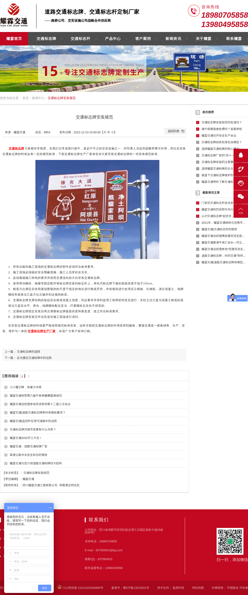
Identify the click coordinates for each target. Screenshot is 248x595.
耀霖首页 (14, 38)
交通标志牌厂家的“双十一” (218, 155)
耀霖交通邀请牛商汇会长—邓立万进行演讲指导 (224, 242)
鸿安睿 (243, 587)
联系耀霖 (234, 38)
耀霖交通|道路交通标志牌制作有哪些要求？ (38, 412)
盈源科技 (178, 587)
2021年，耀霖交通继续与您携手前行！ (224, 222)
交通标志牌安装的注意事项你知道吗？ (224, 162)
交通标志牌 (46, 38)
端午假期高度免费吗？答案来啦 (222, 129)
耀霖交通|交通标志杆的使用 (219, 229)
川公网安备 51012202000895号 (80, 587)
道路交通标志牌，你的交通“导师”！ (224, 255)
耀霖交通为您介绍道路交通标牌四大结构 (36, 463)
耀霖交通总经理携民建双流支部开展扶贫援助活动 (224, 235)
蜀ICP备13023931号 (136, 587)
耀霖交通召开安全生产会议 (219, 135)
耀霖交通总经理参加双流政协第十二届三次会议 (40, 404)
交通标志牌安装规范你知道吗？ (222, 122)
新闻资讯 (173, 38)
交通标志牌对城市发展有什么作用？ (33, 429)
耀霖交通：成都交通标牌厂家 (28, 446)
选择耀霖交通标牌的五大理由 (220, 168)
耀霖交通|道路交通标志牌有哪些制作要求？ (224, 262)
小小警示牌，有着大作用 (26, 387)
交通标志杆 (80, 38)
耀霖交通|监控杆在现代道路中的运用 (33, 421)
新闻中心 (38, 98)
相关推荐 (208, 112)
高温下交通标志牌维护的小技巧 (222, 175)
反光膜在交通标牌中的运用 (34, 357)
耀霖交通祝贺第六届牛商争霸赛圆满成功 (36, 395)
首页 (26, 98)
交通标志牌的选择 (28, 351)
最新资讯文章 (211, 192)
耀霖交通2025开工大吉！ (26, 437)
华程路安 (232, 587)
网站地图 (198, 587)
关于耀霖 (203, 38)
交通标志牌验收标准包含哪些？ (222, 142)
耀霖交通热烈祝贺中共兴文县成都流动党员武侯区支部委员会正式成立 (224, 209)
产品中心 (113, 38)
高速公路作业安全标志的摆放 (28, 454)
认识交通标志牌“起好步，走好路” (223, 216)
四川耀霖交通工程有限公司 (40, 485)
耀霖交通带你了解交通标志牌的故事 (224, 181)
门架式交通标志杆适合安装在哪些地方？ (224, 202)
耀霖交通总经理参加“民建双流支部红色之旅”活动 (224, 249)
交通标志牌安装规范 (62, 98)
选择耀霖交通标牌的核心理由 (220, 148)
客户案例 (143, 38)
